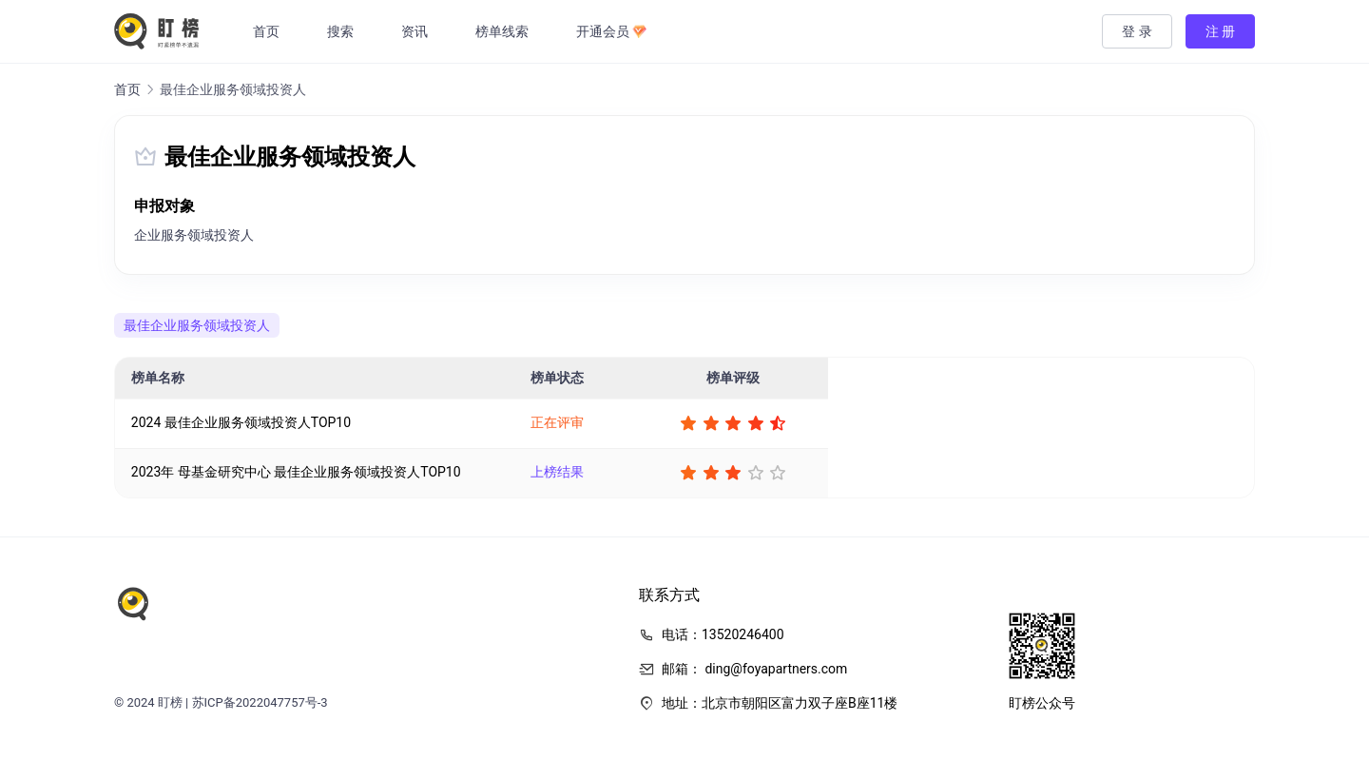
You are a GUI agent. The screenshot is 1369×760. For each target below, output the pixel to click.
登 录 (1136, 31)
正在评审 (557, 422)
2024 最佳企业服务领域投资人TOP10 (241, 422)
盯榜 (170, 702)
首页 (267, 31)
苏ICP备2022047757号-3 (260, 702)
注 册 (1220, 31)
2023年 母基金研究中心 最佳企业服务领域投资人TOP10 (296, 471)
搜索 (341, 31)
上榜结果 (557, 471)
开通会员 (612, 31)
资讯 (415, 31)
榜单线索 (503, 31)
